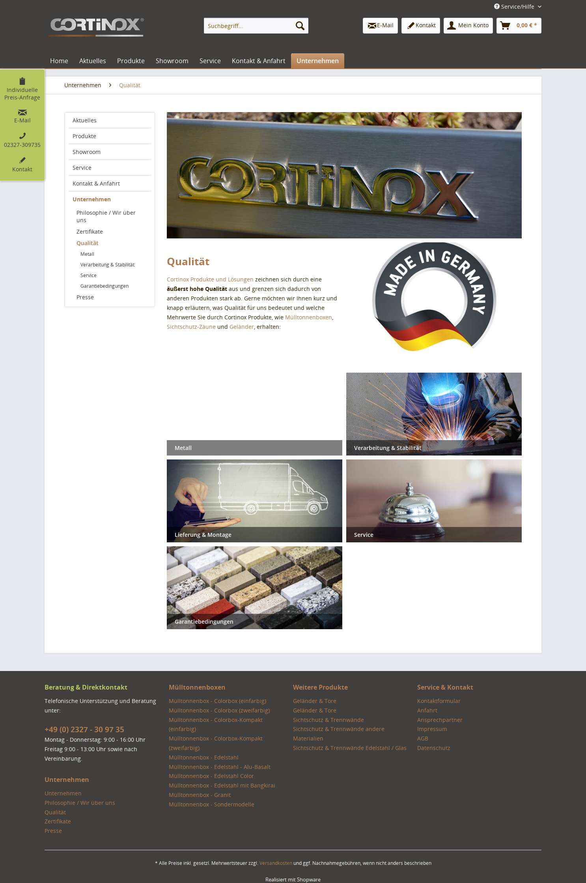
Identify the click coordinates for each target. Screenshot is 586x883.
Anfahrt (427, 710)
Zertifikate (90, 231)
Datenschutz (433, 748)
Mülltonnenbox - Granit (200, 795)
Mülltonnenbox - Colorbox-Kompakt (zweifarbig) (216, 743)
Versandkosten (275, 863)
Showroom (87, 152)
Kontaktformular (439, 701)
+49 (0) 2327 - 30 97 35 (84, 729)
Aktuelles (85, 120)
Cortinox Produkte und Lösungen (210, 279)
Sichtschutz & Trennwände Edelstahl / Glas (350, 748)
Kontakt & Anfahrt (96, 183)
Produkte (84, 136)
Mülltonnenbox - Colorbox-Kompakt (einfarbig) (216, 724)
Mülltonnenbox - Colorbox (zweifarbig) (219, 710)
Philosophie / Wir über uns (106, 216)
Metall (87, 254)
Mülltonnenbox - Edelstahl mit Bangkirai (222, 785)
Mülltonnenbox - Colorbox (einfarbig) (217, 701)
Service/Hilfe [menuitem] (515, 6)
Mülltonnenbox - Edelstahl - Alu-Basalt (220, 767)
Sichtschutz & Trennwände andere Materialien (338, 733)
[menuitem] (256, 26)
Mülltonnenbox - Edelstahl (204, 757)
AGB (422, 738)
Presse (85, 297)
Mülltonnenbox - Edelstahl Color (211, 776)
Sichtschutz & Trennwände (328, 720)
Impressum (432, 729)
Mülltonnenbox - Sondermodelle (211, 804)
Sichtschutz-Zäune (191, 326)
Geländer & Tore (314, 701)
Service (82, 167)
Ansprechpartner (440, 720)
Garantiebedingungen (104, 286)
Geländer (242, 326)
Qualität (88, 243)
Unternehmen (92, 199)
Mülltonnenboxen (308, 317)
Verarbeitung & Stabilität (107, 264)
